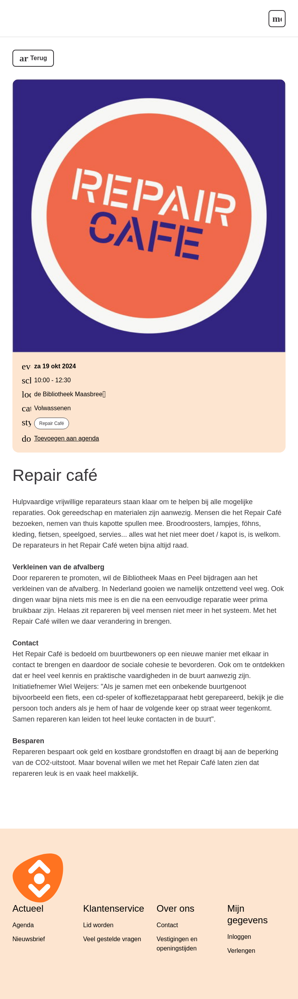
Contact (167, 925)
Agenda (23, 925)
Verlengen (241, 950)
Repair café (51, 423)
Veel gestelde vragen (112, 939)
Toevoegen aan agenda (66, 438)
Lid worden (98, 925)
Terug (38, 58)
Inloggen (239, 936)
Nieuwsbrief (28, 939)
